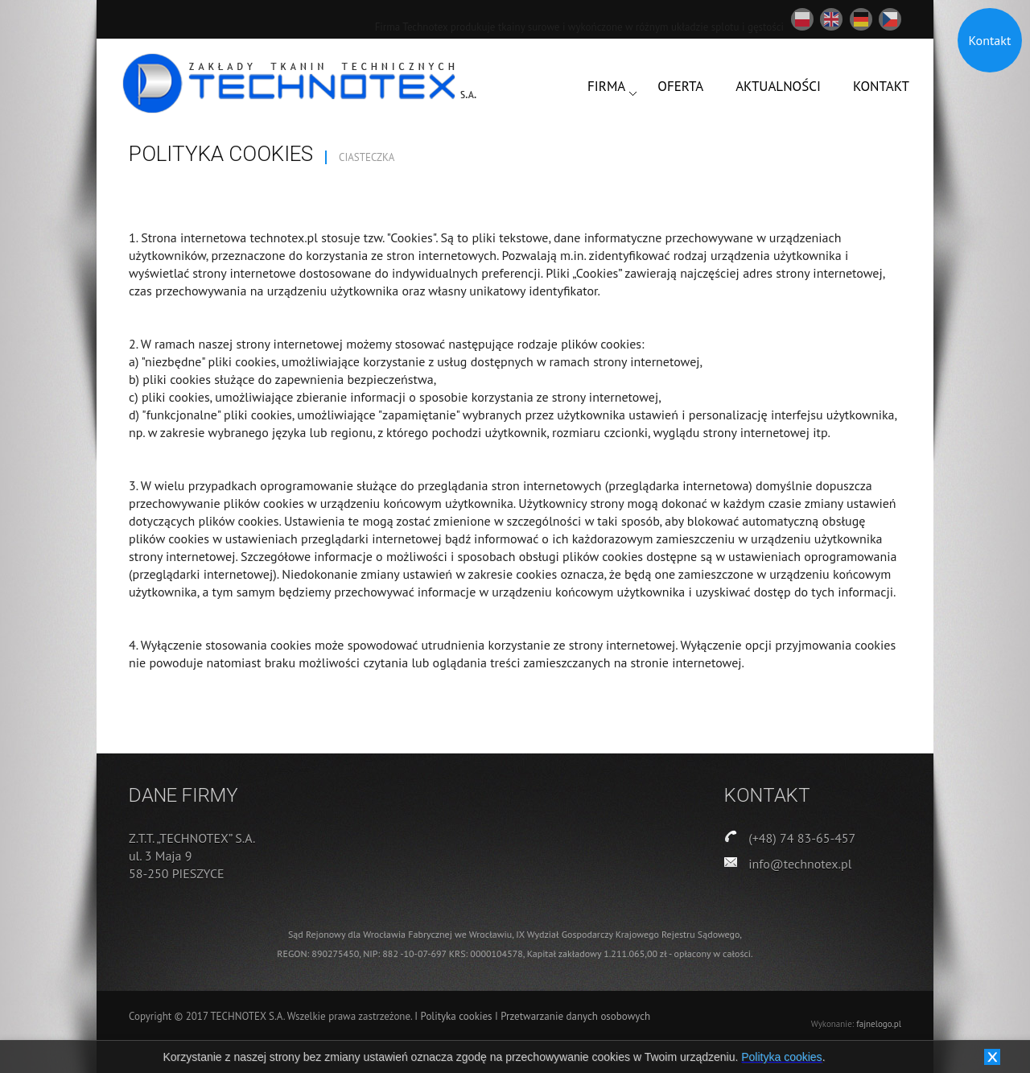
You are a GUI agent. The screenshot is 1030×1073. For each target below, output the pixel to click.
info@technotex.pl (799, 864)
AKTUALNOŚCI (778, 86)
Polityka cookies (458, 1016)
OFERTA (680, 86)
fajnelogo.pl (878, 1024)
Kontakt (990, 40)
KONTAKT (881, 86)
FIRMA (606, 86)
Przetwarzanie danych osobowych (575, 1016)
